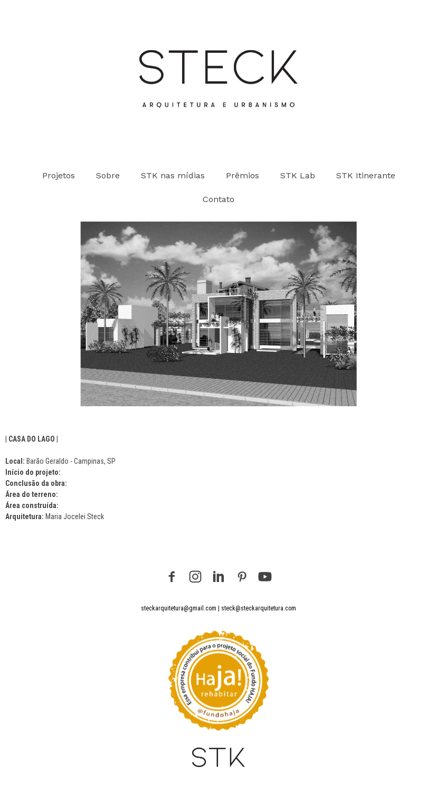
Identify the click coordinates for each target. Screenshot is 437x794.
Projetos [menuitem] (58, 175)
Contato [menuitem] (218, 199)
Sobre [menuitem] (108, 175)
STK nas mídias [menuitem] (173, 175)
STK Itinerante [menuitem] (365, 175)
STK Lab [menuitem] (297, 175)
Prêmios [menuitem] (242, 175)
